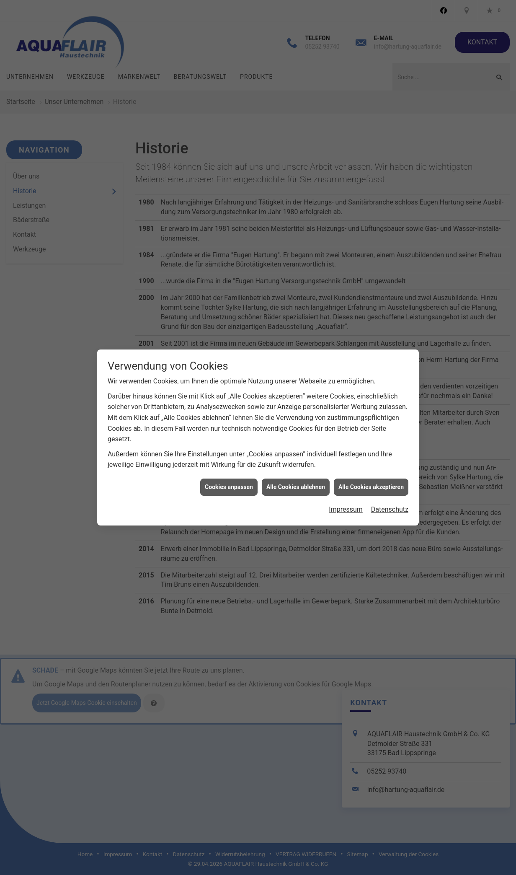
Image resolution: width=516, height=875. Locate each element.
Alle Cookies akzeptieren (371, 475)
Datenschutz (389, 498)
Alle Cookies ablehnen (295, 475)
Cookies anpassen (229, 475)
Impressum (346, 498)
